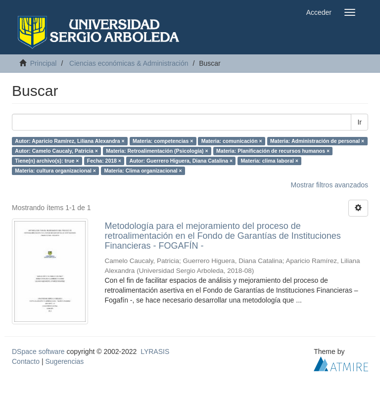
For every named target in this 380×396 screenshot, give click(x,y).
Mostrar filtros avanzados (329, 185)
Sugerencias (64, 361)
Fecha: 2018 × (104, 161)
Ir (359, 122)
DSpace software (38, 351)
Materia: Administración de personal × (317, 141)
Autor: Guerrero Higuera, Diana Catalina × (181, 161)
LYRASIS (155, 351)
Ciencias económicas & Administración (128, 63)
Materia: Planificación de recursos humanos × (273, 151)
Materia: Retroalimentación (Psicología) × (157, 151)
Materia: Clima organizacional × (143, 171)
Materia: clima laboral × (269, 161)
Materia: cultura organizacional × (55, 171)
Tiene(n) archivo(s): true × (47, 161)
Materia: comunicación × (231, 141)
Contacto (26, 361)
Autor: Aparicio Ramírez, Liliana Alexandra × (69, 141)
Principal (43, 63)
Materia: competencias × (163, 141)
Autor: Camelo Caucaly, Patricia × (56, 151)
